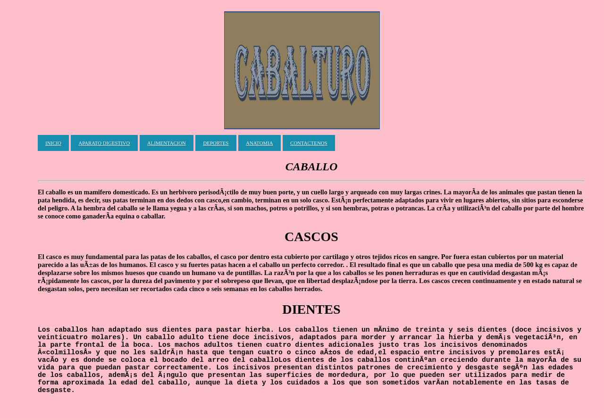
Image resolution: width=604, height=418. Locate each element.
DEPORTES (216, 143)
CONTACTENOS (308, 143)
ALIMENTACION (166, 143)
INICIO (53, 143)
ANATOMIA (259, 143)
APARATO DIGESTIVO (104, 143)
